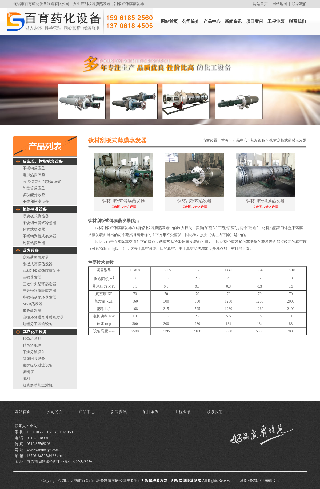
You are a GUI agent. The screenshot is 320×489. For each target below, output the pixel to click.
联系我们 (299, 4)
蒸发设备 (257, 140)
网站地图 (279, 4)
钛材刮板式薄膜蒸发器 (288, 140)
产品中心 (240, 140)
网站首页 (260, 4)
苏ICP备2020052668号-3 (259, 481)
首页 (225, 140)
